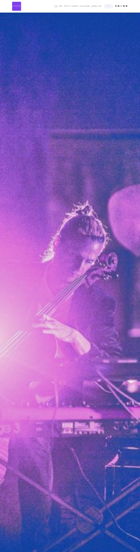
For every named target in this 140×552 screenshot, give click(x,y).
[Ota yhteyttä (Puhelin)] (123, 6)
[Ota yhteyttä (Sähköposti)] (126, 6)
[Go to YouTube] (118, 6)
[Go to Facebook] (115, 6)
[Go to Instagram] (121, 6)
